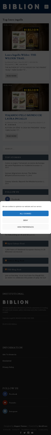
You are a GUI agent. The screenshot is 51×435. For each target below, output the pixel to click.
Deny (25, 220)
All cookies (25, 213)
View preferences (25, 227)
